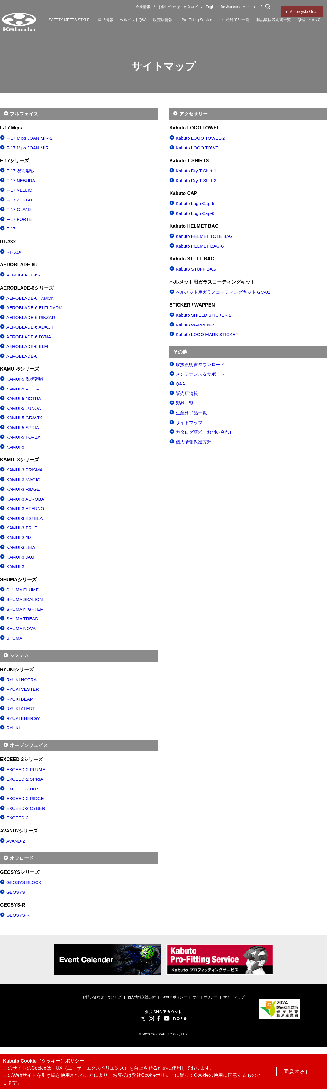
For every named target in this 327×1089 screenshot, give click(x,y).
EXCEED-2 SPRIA (24, 779)
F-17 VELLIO (19, 190)
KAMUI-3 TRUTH (23, 527)
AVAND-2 (15, 840)
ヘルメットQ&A (133, 20)
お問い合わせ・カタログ (178, 7)
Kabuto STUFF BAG (196, 268)
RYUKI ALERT (20, 708)
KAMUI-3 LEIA (20, 547)
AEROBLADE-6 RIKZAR (30, 317)
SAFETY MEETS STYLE (68, 20)
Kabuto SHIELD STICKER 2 (204, 315)
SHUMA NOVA (21, 628)
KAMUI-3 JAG (20, 557)
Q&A (180, 383)
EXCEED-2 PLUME (25, 769)
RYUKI (13, 727)
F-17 (10, 228)
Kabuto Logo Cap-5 (195, 203)
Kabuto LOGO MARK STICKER (207, 334)
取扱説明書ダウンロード (200, 364)
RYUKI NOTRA (21, 679)
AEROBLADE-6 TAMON (30, 298)
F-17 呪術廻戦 (20, 170)
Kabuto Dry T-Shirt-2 (196, 180)
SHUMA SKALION (24, 599)
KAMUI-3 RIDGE (23, 489)
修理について (309, 20)
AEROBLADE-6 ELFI (27, 346)
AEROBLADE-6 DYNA (28, 336)
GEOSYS (15, 892)
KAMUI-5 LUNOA (23, 408)
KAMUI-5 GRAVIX (24, 417)
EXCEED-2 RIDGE (25, 798)
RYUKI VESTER (22, 689)
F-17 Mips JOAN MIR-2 (29, 137)
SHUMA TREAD (22, 618)
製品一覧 (185, 403)
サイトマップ (189, 422)
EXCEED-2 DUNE (24, 788)
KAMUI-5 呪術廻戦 (24, 379)
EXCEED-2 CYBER (25, 808)
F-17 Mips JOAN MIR (27, 147)
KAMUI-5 (15, 446)
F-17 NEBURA (20, 180)
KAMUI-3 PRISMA (24, 469)
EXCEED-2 (17, 817)
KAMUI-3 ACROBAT (26, 498)
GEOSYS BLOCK (23, 882)
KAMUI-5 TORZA (23, 437)
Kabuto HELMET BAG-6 (200, 246)
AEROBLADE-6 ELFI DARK (34, 307)
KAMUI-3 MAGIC (23, 479)
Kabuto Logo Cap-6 (195, 213)
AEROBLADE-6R (23, 274)
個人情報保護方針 (193, 441)
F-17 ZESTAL (19, 199)
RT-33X (13, 251)
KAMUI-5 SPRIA (22, 427)
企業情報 (143, 7)
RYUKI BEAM (20, 698)
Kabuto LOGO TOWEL (198, 147)
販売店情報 (162, 20)
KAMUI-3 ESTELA (24, 518)
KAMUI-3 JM (19, 537)
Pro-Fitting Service (197, 20)
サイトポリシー (205, 997)
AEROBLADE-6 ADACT (30, 326)
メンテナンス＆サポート (200, 373)
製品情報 (105, 20)
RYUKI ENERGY (23, 718)
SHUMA (14, 637)
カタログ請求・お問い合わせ (205, 432)
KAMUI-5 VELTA (22, 388)
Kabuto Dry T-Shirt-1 (196, 170)
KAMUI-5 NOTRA (23, 398)
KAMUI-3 (15, 566)
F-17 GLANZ (19, 209)
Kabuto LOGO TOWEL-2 (200, 137)
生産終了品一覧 (235, 20)
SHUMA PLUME (22, 589)
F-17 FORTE (19, 219)
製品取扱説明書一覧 (273, 20)
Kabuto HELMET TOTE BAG (204, 236)
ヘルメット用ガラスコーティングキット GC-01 (223, 292)
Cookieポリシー (174, 997)
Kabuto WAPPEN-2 (195, 324)
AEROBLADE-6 (21, 356)
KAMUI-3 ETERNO (25, 508)
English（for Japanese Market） (231, 7)
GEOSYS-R (18, 915)
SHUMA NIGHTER (24, 609)
